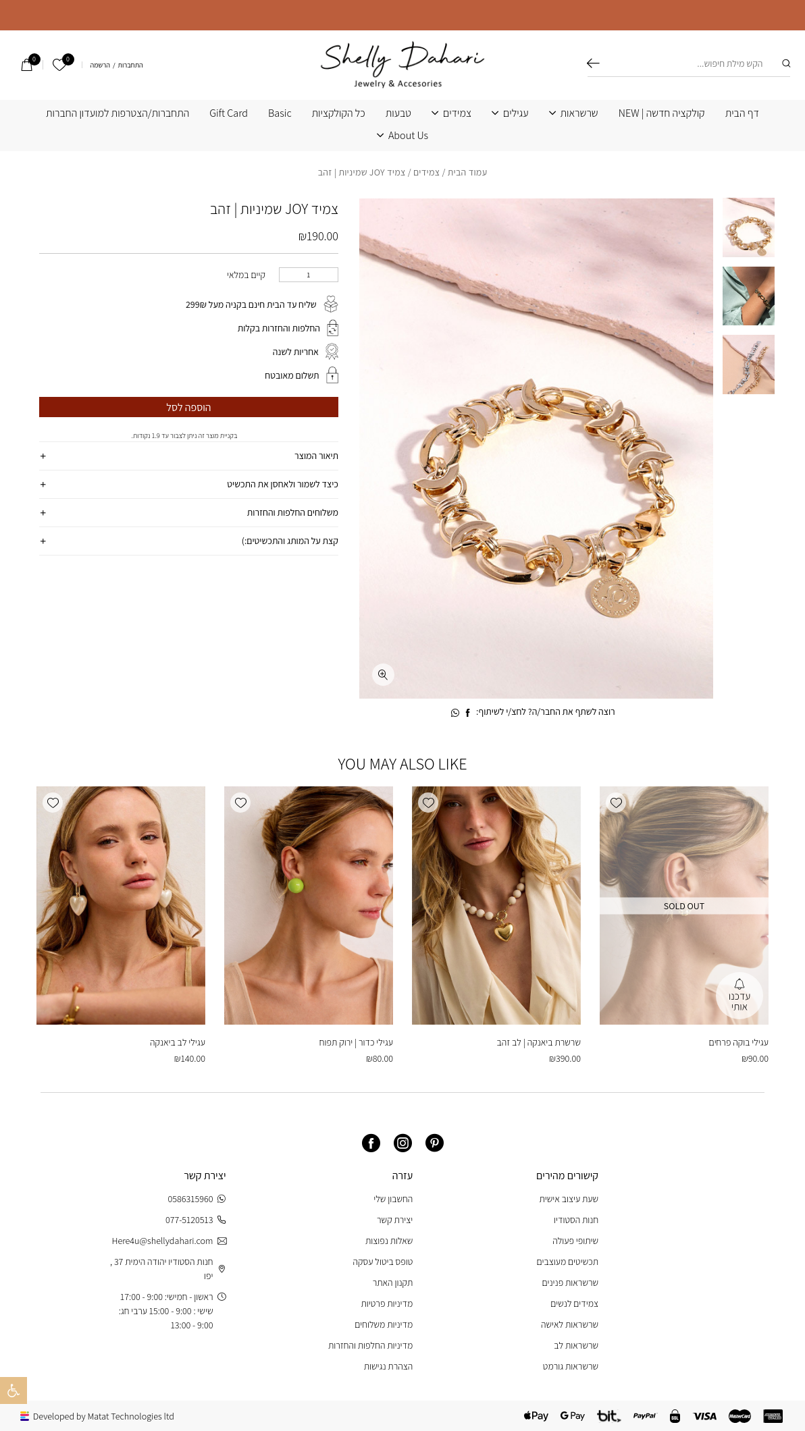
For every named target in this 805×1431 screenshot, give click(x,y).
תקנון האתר (393, 1282)
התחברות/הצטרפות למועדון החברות (117, 113)
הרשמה (100, 65)
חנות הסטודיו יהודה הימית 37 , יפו (168, 1269)
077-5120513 (195, 1220)
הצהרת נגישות (388, 1366)
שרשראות (579, 113)
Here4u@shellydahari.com (168, 1241)
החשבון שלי (393, 1199)
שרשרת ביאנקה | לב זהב (538, 1042)
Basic (280, 113)
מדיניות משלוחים (384, 1324)
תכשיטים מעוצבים (567, 1262)
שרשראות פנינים (570, 1282)
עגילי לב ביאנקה (177, 1042)
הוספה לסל (188, 407)
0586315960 (197, 1199)
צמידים (457, 113)
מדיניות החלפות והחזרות (370, 1345)
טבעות (398, 113)
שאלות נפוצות (389, 1241)
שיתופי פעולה (575, 1241)
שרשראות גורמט (570, 1366)
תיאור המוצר (316, 456)
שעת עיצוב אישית (568, 1199)
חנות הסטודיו (576, 1220)
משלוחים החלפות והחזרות (292, 512)
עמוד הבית (468, 172)
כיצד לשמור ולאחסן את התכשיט (282, 484)
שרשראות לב (576, 1345)
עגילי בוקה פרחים (739, 1042)
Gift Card (228, 113)
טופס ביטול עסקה (383, 1262)
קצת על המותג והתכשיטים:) (290, 541)
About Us (408, 135)
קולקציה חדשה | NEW (662, 113)
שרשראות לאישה (569, 1324)
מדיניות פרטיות (387, 1303)
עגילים (515, 113)
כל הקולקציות (338, 113)
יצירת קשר (395, 1220)
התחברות (130, 65)
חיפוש (593, 63)
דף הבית (742, 113)
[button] (616, 802)
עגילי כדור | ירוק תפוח (356, 1042)
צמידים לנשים (574, 1303)
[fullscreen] (383, 675)
